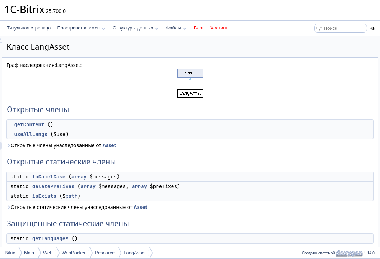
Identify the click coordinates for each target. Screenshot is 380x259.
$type (311, 119)
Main (29, 252)
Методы (308, 151)
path (161, 196)
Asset (199, 145)
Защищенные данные (321, 111)
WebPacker (74, 252)
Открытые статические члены (330, 64)
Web (48, 252)
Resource (105, 252)
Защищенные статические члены (333, 95)
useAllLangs (120, 134)
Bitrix (10, 252)
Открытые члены (317, 40)
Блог (199, 28)
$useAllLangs (319, 127)
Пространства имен (81, 28)
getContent (119, 124)
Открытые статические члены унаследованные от (166, 207)
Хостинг (218, 28)
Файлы (176, 28)
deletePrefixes (143, 186)
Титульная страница (29, 28)
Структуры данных (136, 28)
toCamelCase (138, 176)
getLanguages (140, 238)
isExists (134, 196)
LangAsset (134, 252)
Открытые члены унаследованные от (151, 145)
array (168, 176)
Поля (305, 206)
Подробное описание (321, 143)
